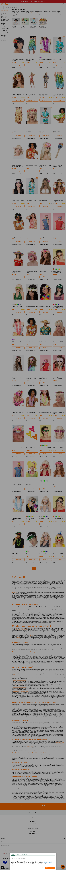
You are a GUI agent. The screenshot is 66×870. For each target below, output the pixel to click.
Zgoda (13, 854)
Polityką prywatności (38, 859)
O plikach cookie (24, 854)
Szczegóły (18, 854)
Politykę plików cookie (48, 862)
